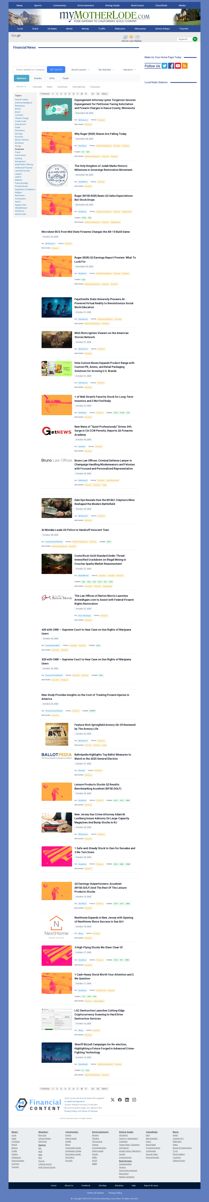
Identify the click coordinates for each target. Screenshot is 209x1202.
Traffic (101, 28)
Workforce (19, 211)
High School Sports (46, 1167)
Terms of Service (95, 1192)
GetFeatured (82, 383)
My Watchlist (104, 69)
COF (83, 996)
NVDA (84, 218)
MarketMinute (83, 575)
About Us (69, 1185)
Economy (19, 136)
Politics (15, 1154)
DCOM (122, 413)
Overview (37, 86)
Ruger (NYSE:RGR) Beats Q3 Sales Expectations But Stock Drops (103, 197)
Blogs (67, 1144)
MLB (40, 1151)
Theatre (95, 1138)
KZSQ (94, 1160)
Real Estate (137, 5)
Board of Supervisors (182, 1148)
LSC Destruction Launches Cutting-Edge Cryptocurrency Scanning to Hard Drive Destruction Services (99, 1014)
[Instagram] (134, 1105)
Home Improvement (128, 1170)
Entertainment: (100, 1131)
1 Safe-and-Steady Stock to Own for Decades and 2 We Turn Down (104, 850)
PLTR (87, 1070)
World (69, 28)
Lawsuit (18, 174)
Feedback (85, 1185)
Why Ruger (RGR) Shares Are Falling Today (100, 133)
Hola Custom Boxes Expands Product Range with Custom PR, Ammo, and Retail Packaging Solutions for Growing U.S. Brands (104, 367)
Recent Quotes (78, 69)
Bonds (18, 108)
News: (15, 1131)
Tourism (183, 28)
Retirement (20, 195)
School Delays (162, 28)
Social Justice (20, 198)
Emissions (19, 143)
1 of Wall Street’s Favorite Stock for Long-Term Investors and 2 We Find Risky (103, 398)
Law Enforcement (22, 170)
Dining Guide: (126, 1131)
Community (59, 5)
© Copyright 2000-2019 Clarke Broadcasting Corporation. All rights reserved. (104, 1198)
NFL (40, 1148)
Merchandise (152, 1138)
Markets (21, 78)
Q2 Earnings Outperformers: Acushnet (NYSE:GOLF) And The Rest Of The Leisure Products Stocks (100, 887)
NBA (40, 1154)
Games (95, 1144)
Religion (18, 192)
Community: (72, 1131)
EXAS (116, 960)
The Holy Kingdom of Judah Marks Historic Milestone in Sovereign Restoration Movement (103, 167)
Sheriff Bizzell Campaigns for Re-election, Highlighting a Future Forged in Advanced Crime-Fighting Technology (104, 1048)
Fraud (17, 152)
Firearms (19, 149)
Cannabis (19, 115)
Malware (18, 180)
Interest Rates (99, 1001)
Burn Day (42, 1135)
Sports (38, 5)
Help (134, 1185)
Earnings (18, 133)
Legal (104, 485)
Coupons (177, 1157)
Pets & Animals (152, 1157)
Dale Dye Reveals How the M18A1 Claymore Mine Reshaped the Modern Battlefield (104, 502)
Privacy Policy (70, 1111)
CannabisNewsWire (53, 645)
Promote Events (153, 1148)
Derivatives (20, 130)
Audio (175, 1135)
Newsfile (81, 770)
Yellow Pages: (179, 1160)
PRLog (80, 933)
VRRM (128, 864)
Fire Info (69, 1160)
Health (68, 1141)
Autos (148, 1141)
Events (68, 1135)
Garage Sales (152, 1154)
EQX (94, 582)
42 (98, 93)
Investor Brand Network (54, 542)
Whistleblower (21, 208)
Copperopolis (125, 1157)
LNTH (89, 996)
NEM (111, 582)
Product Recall (21, 186)
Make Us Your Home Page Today (163, 57)
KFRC (116, 864)
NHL (40, 1157)
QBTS (109, 542)
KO (83, 152)
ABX (83, 582)
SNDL (98, 645)
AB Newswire (83, 120)
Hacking (18, 158)
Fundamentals (125, 1164)
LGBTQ (18, 177)
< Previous (44, 93)
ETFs (52, 78)
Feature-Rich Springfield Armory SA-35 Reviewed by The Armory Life (104, 726)
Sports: (42, 1145)
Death (17, 127)
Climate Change (22, 118)
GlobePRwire (82, 182)
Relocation (124, 1173)
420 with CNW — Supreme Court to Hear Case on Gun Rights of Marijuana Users (86, 631)
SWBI (128, 800)
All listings (123, 1135)
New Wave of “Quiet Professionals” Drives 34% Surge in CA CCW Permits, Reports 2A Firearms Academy (103, 430)
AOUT (116, 413)
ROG (121, 960)
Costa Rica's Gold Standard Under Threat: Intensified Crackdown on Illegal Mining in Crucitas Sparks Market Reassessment (100, 559)
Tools (65, 78)
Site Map (102, 1185)
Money (85, 28)
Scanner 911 (178, 1138)
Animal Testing (21, 99)
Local (20, 28)
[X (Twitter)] (113, 1105)
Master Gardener (127, 1177)
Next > (105, 93)
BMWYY (92, 711)
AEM (88, 582)
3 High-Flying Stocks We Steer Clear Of (98, 947)
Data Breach (20, 124)
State (35, 28)
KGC (105, 582)
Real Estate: (125, 1160)
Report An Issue (151, 1185)
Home (53, 1185)
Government (20, 155)
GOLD (100, 582)
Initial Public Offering (24, 164)
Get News (81, 446)
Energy (18, 146)
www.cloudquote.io (76, 1101)
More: (176, 1131)
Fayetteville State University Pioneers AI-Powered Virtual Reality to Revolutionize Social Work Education (103, 303)
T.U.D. (175, 1151)
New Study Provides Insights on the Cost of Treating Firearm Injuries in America (85, 696)
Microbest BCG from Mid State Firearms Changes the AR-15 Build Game (86, 231)
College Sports (45, 1164)
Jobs (148, 1135)
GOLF (122, 800)
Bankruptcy (20, 105)
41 (93, 93)
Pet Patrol (69, 1157)
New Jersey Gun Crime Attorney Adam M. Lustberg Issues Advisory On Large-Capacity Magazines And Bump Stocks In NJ (101, 818)
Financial (105, 156)
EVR (128, 413)
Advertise (119, 1185)
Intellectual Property (23, 167)
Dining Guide (112, 5)
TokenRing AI (82, 319)
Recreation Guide (73, 1154)
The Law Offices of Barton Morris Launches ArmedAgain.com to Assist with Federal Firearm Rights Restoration (104, 599)
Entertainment (86, 5)
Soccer (41, 1161)
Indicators (128, 69)
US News (52, 28)
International (79, 86)
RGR (87, 152)
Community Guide (73, 1148)
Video (175, 1144)
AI (82, 1070)
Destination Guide (73, 1151)
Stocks (38, 78)
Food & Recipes (99, 1148)
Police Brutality (21, 183)
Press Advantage (84, 615)
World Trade (20, 214)
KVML (94, 1157)
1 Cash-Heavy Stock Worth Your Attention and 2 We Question (104, 976)
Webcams (120, 28)
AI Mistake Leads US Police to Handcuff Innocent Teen (75, 529)
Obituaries (140, 28)
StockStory (82, 146)
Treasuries (95, 86)
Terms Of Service (89, 1111)
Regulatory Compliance (25, 189)
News (20, 5)
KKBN (94, 1164)
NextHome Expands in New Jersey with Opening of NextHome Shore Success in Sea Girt (103, 919)
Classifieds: (152, 1131)
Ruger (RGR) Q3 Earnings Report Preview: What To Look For (105, 259)
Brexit (17, 112)
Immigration (20, 161)
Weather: (43, 1131)
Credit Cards (20, 121)
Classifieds (161, 5)
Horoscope (97, 1141)
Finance (122, 1167)
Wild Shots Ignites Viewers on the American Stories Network (101, 335)
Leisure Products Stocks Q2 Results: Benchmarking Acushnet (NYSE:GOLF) (97, 786)
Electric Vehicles (22, 139)
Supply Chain (20, 205)
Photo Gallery (179, 1154)
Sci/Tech (15, 1164)
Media (182, 5)
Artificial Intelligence (23, 102)
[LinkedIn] (127, 1105)
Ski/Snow (42, 1141)
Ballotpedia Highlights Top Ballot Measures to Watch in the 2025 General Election (102, 756)
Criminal (88, 485)
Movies (95, 1135)
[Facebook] (120, 1105)
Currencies (62, 86)
